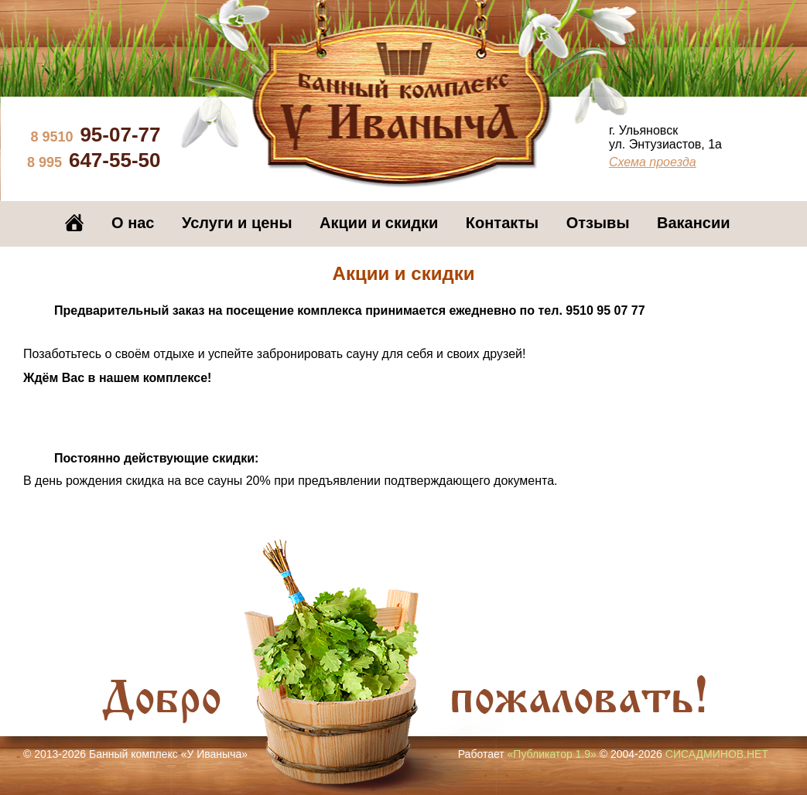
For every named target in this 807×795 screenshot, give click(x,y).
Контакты (502, 222)
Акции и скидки (379, 222)
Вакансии (693, 222)
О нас (132, 222)
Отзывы (598, 222)
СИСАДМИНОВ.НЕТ (716, 754)
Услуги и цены (237, 222)
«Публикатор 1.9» (552, 754)
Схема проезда (652, 162)
